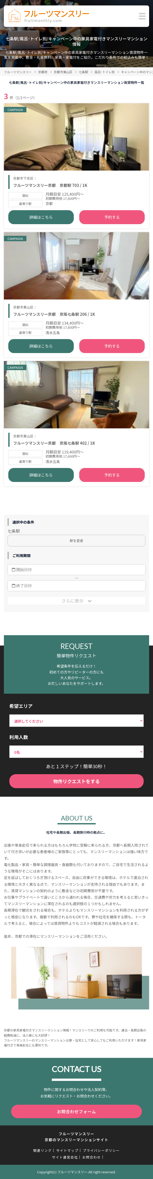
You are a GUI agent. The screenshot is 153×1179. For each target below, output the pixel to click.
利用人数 (18, 737)
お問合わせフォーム (76, 1111)
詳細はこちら (41, 217)
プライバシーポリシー (101, 1150)
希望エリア (21, 705)
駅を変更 (76, 540)
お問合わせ (91, 1157)
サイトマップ (67, 1150)
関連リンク (42, 1150)
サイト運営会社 (65, 1157)
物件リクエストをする (76, 781)
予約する (112, 217)
